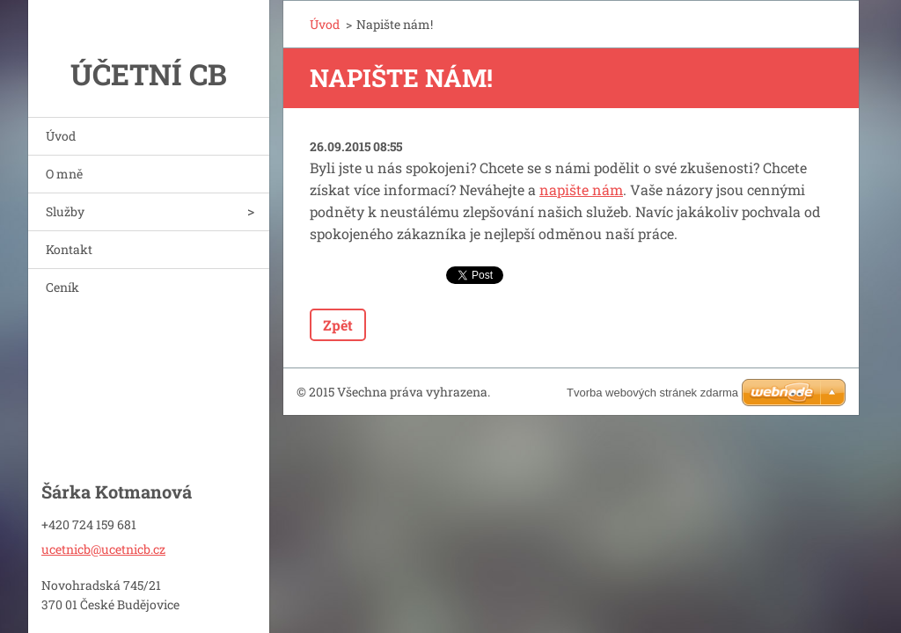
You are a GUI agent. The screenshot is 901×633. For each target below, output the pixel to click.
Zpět (338, 325)
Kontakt (69, 249)
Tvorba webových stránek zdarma (652, 392)
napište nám (581, 189)
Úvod (61, 135)
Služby (65, 211)
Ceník (62, 287)
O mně (64, 173)
